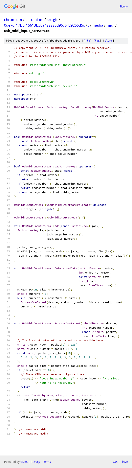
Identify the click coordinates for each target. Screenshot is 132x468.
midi (110, 25)
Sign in (123, 6)
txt (115, 461)
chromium (13, 19)
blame (109, 40)
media (97, 25)
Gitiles (24, 462)
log (97, 40)
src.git (52, 19)
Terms (46, 462)
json (125, 461)
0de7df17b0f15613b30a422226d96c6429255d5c (44, 25)
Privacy (35, 462)
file (87, 40)
